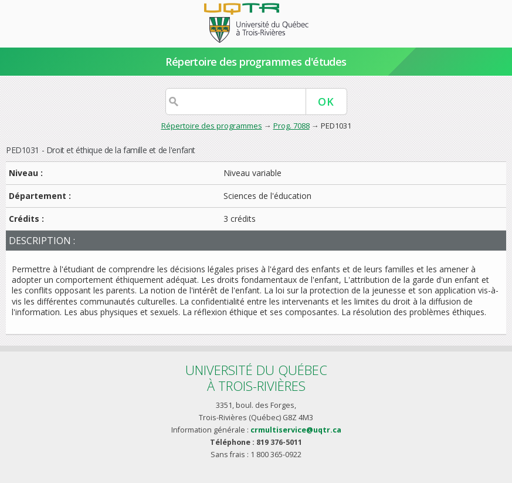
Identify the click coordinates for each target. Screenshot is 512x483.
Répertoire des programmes (211, 125)
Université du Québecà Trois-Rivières (256, 377)
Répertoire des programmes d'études (256, 62)
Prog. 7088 (291, 125)
